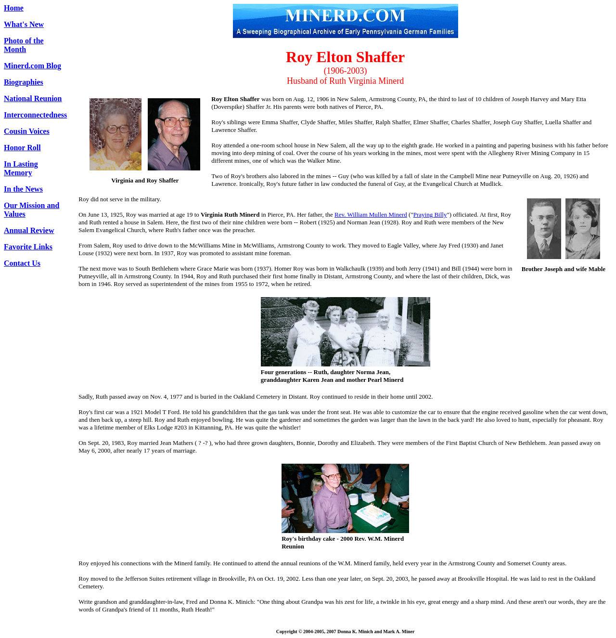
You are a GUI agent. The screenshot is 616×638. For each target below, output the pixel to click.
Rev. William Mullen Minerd (370, 214)
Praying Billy (430, 214)
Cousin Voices (27, 131)
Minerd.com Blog (32, 66)
